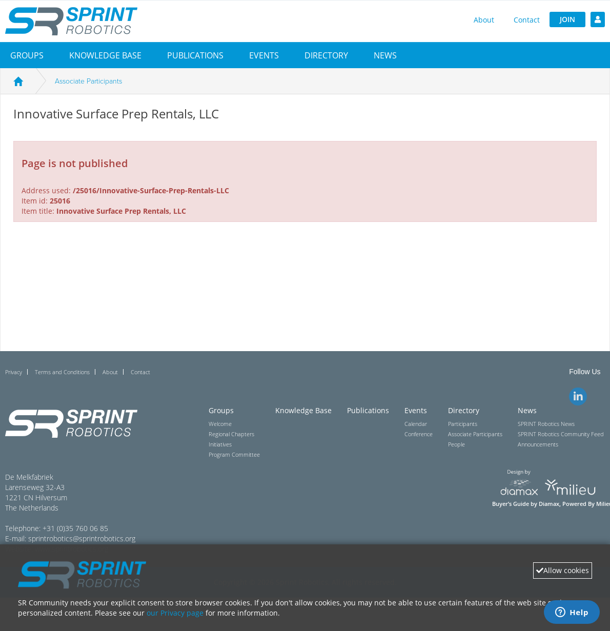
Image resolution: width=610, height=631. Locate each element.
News (385, 55)
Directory (326, 55)
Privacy (13, 372)
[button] (27, 55)
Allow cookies (562, 570)
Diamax (549, 503)
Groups (27, 55)
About (484, 20)
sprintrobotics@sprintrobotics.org (81, 538)
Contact (527, 20)
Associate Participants (88, 81)
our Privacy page (175, 613)
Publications (195, 55)
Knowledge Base (105, 55)
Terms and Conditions (62, 372)
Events (264, 55)
